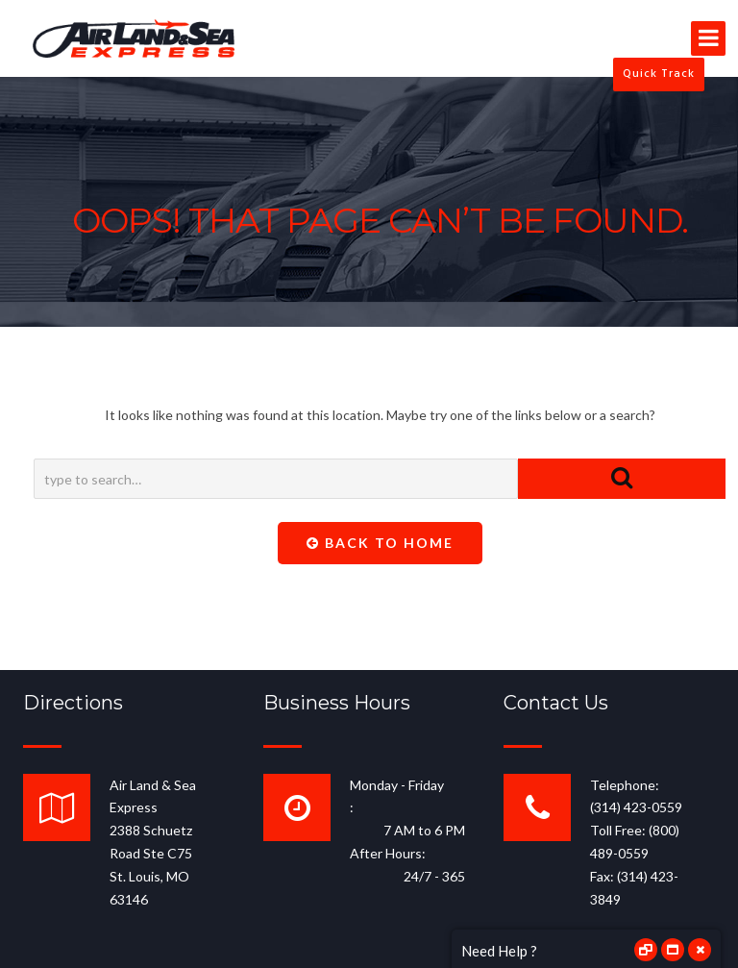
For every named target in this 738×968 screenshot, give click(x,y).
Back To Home (380, 542)
